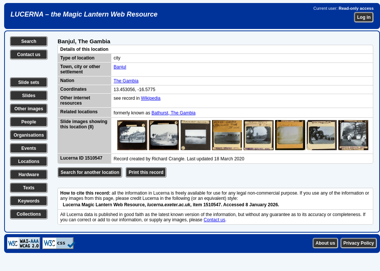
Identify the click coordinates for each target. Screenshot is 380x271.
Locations (28, 161)
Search (28, 41)
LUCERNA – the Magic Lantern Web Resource (84, 14)
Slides (28, 95)
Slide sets (28, 82)
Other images (28, 108)
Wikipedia (150, 98)
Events (28, 148)
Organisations (29, 135)
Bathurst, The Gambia (173, 113)
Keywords (28, 201)
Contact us (28, 54)
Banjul (120, 67)
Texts (28, 187)
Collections (29, 214)
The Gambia (126, 81)
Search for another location (90, 172)
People (28, 122)
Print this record (146, 172)
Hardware (28, 174)
